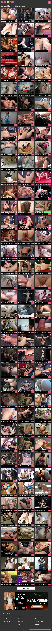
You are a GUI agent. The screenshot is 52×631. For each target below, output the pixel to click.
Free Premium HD (5, 616)
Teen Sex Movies (39, 618)
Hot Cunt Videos (39, 621)
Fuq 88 (3, 624)
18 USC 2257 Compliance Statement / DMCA (42, 629)
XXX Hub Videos (39, 616)
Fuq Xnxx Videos (5, 618)
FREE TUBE (7, 2)
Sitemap (31, 629)
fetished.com (21, 616)
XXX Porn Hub (22, 618)
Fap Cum (20, 621)
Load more (26, 588)
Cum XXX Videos (5, 621)
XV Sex (20, 624)
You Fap (37, 624)
